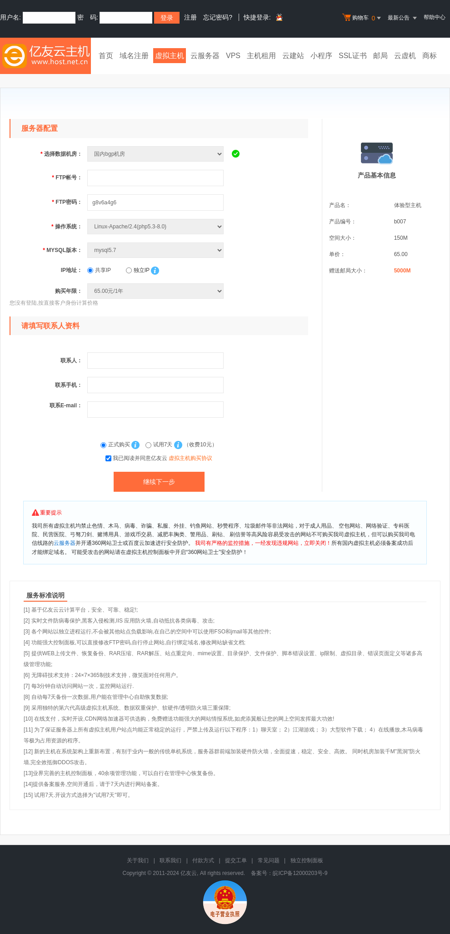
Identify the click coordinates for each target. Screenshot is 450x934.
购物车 (362, 18)
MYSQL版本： (62, 250)
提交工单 (236, 860)
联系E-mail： (66, 405)
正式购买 (115, 444)
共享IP (99, 270)
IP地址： (71, 270)
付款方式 (203, 860)
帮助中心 (434, 17)
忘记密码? (217, 17)
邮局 (380, 55)
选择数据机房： (61, 154)
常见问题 (269, 860)
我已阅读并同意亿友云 (162, 458)
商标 (429, 55)
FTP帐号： (67, 177)
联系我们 (170, 860)
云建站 (293, 55)
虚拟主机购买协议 (190, 458)
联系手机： (68, 385)
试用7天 (159, 444)
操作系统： (66, 226)
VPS (233, 55)
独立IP (137, 270)
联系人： (71, 360)
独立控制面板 (306, 860)
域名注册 (134, 55)
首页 (106, 55)
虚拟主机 (169, 55)
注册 (190, 17)
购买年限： (68, 291)
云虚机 (405, 55)
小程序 (321, 55)
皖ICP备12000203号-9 (300, 873)
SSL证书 (353, 55)
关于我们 (138, 860)
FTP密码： (67, 202)
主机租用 (261, 55)
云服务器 (205, 55)
